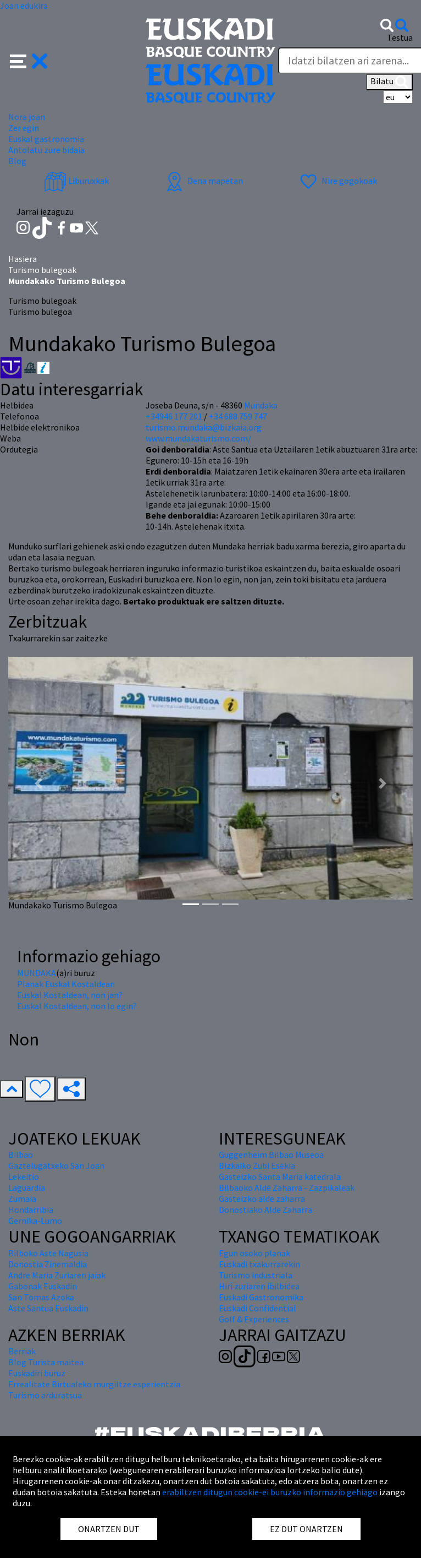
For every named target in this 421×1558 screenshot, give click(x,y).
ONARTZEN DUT (109, 1528)
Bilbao (20, 1154)
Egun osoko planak (254, 1253)
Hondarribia (30, 1209)
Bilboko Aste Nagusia (48, 1253)
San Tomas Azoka (41, 1297)
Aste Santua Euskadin (48, 1308)
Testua (400, 37)
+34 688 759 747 (238, 416)
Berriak (22, 1351)
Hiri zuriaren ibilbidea (259, 1286)
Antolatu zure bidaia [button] (46, 149)
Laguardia (26, 1187)
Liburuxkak (76, 180)
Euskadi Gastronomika (261, 1297)
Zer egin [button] (23, 127)
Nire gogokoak (337, 180)
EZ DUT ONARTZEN (306, 1528)
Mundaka (261, 405)
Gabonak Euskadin (42, 1286)
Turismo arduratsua (45, 1395)
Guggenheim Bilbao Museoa (271, 1154)
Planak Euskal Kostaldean (66, 983)
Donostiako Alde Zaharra (265, 1209)
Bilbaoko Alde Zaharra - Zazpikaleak (286, 1187)
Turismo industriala (255, 1275)
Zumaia (22, 1198)
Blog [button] (17, 160)
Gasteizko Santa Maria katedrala (280, 1176)
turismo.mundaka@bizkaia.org (204, 427)
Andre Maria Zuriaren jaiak (57, 1275)
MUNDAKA (36, 972)
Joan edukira (24, 5)
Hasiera (22, 258)
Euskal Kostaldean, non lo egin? (77, 1005)
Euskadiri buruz (36, 1373)
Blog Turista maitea (46, 1362)
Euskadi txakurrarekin (259, 1264)
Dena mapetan (203, 180)
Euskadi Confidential (257, 1308)
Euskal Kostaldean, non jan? (70, 994)
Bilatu (389, 82)
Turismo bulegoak (42, 269)
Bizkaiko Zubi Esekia (257, 1165)
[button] (28, 60)
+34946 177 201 (174, 416)
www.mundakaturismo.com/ (198, 438)
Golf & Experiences (254, 1319)
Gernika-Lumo (35, 1220)
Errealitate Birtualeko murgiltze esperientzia (94, 1384)
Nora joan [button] (26, 116)
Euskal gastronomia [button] (46, 138)
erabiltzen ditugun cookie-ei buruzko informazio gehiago (270, 1491)
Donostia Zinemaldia (47, 1264)
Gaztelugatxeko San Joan (56, 1165)
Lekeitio (23, 1176)
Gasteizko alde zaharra (262, 1198)
